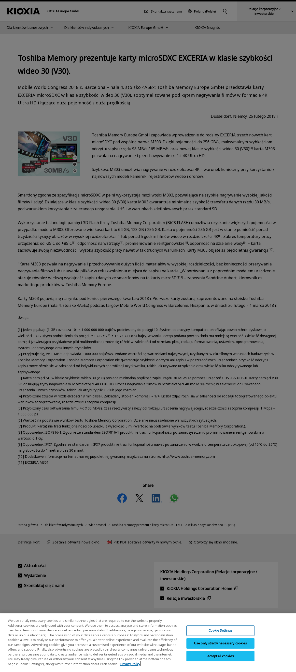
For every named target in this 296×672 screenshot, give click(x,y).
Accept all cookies (220, 659)
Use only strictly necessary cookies (220, 646)
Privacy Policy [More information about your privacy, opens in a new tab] (130, 667)
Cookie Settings (220, 634)
